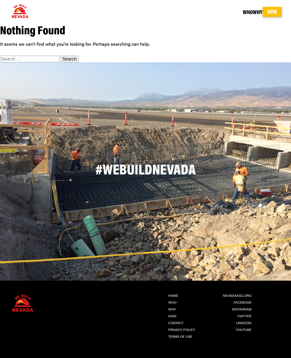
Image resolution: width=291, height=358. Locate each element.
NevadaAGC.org (237, 295)
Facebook (242, 302)
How (272, 11)
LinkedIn (243, 322)
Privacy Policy (181, 329)
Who (228, 11)
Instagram (241, 309)
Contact (175, 322)
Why (247, 11)
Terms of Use (180, 336)
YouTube (243, 329)
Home (173, 295)
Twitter (244, 315)
